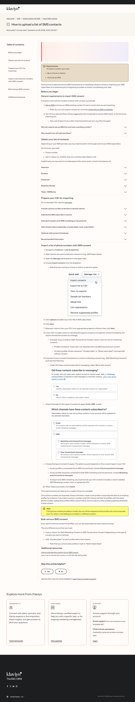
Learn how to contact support (84, 579)
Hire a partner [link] (56, 641)
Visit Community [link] (16, 641)
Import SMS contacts (50, 19)
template (68, 202)
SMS (18, 19)
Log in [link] (95, 641)
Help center (11, 19)
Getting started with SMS (31, 19)
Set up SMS (50, 105)
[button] (84, 293)
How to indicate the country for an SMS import (59, 552)
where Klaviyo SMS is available (100, 109)
